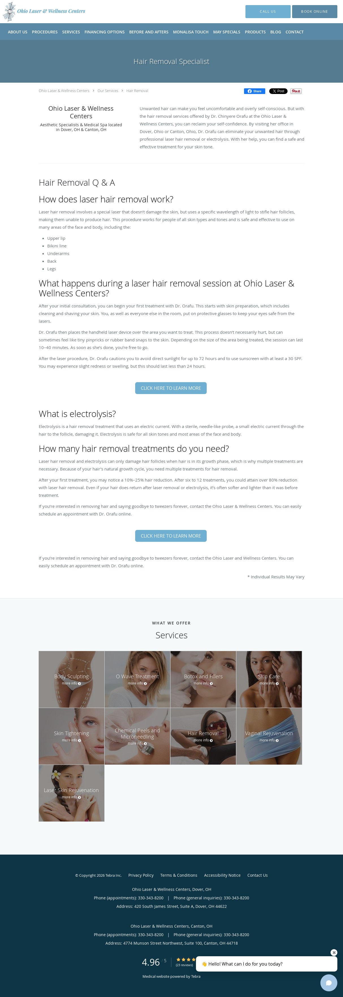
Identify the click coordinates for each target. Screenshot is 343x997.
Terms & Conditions (178, 875)
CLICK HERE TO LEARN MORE (171, 388)
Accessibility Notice (222, 875)
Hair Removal (137, 90)
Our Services (108, 90)
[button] (314, 11)
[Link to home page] (36, 11)
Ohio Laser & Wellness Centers (64, 90)
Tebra (195, 976)
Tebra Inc (113, 875)
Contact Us (257, 875)
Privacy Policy (141, 875)
